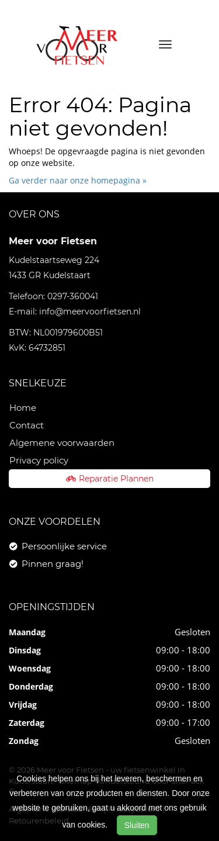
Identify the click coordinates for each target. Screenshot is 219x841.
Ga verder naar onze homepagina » (78, 180)
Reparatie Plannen (110, 478)
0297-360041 (72, 296)
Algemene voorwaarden (61, 442)
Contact (26, 425)
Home (22, 407)
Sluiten (137, 825)
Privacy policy (38, 460)
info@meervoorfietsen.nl (90, 311)
